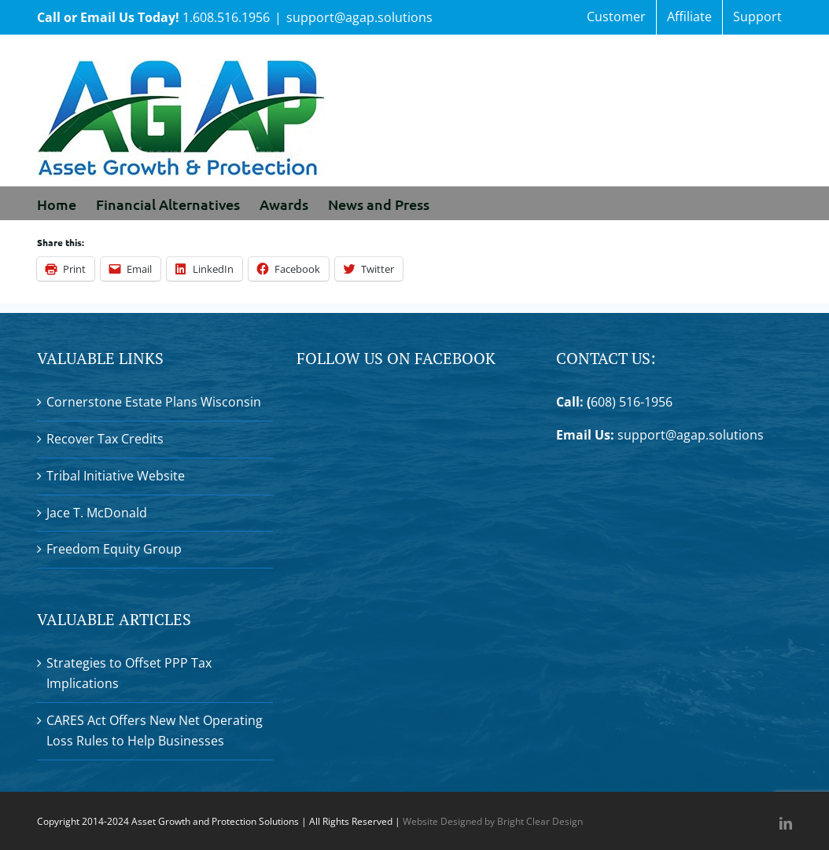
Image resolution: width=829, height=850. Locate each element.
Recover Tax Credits (105, 438)
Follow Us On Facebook (396, 358)
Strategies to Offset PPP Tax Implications (129, 673)
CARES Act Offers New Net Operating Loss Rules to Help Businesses (154, 730)
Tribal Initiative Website (115, 475)
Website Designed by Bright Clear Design (493, 821)
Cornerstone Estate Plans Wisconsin (153, 401)
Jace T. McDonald (96, 512)
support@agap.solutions (359, 17)
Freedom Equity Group (114, 548)
